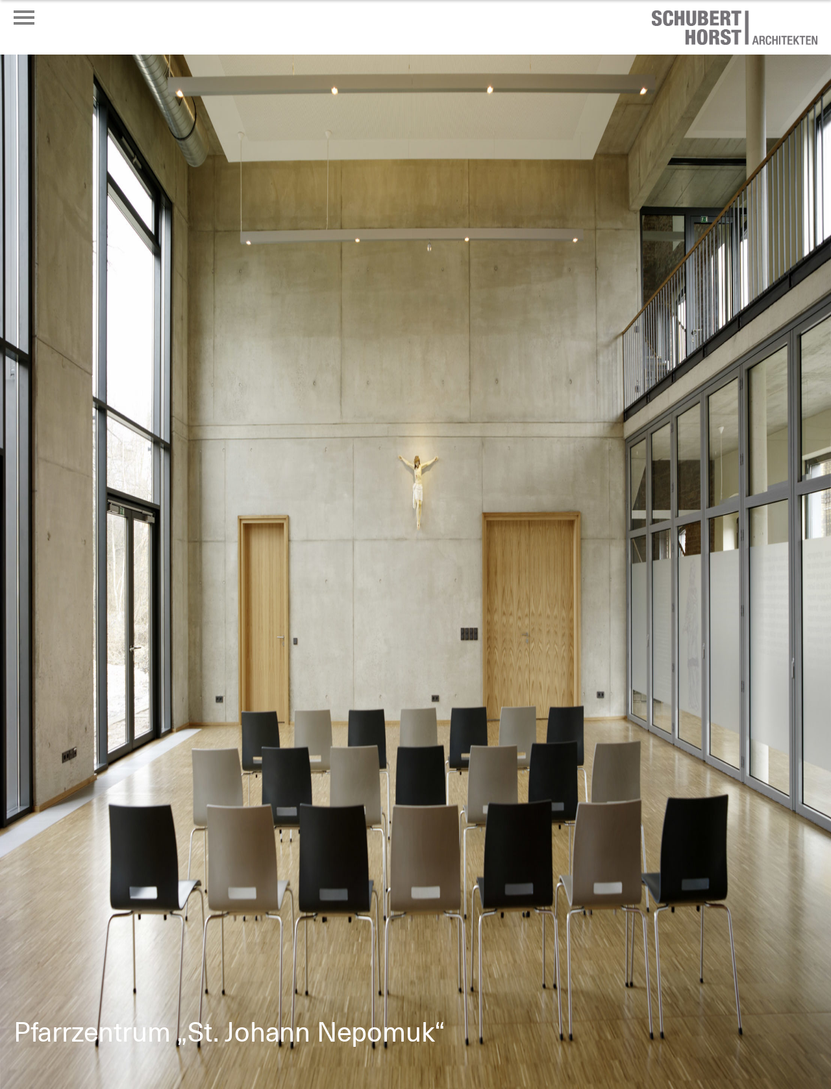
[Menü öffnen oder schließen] (24, 17)
